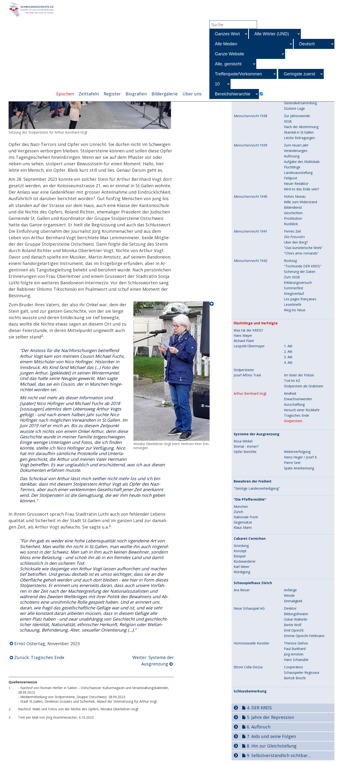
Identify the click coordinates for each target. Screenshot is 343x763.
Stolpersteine (244, 370)
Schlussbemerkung (250, 691)
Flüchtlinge (292, 167)
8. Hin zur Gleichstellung (272, 746)
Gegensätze (243, 522)
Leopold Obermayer (249, 346)
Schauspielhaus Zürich (253, 583)
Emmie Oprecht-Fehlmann (304, 635)
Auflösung (291, 156)
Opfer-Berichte (245, 451)
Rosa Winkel (243, 441)
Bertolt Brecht (295, 678)
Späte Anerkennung (299, 468)
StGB (288, 121)
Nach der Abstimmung (301, 127)
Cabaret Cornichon (250, 538)
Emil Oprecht (294, 630)
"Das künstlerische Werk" (303, 247)
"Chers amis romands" (301, 253)
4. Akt (288, 362)
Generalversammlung (300, 103)
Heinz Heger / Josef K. (301, 457)
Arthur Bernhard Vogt (250, 393)
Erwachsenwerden (298, 399)
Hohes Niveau (295, 196)
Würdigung (242, 572)
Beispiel (240, 556)
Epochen (65, 94)
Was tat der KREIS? (248, 330)
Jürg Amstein (293, 654)
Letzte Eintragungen (299, 137)
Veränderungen (295, 150)
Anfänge (290, 590)
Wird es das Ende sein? (301, 189)
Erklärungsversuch (298, 282)
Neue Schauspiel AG (249, 608)
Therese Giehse (296, 643)
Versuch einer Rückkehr (302, 410)
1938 (250, 116)
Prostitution (293, 218)
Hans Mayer (243, 335)
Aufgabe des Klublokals (302, 161)
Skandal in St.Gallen (299, 132)
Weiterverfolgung (297, 451)
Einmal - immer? (246, 446)
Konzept (240, 551)
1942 (250, 260)
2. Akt (288, 351)
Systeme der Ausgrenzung (256, 434)
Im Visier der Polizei (299, 375)
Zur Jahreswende (297, 116)
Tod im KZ (292, 380)
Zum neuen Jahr (296, 145)
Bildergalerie (164, 94)
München (241, 506)
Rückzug (290, 260)
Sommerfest (293, 288)
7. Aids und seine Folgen (271, 736)
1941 (250, 231)
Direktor (290, 608)
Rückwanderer (245, 561)
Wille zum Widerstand (300, 202)
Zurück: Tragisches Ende (39, 657)
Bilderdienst (293, 207)
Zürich (238, 512)
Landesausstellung (298, 172)
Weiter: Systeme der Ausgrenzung (153, 660)
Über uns (192, 94)
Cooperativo (293, 667)
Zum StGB (292, 277)
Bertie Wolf (292, 625)
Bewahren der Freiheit (253, 481)
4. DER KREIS (259, 708)
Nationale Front (246, 517)
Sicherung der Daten (299, 271)
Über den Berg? (296, 242)
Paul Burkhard (295, 648)
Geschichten (293, 213)
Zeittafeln (89, 94)
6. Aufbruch (258, 727)
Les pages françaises (300, 299)
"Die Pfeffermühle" (250, 499)
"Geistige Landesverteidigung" (257, 488)
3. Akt (288, 357)
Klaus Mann (243, 527)
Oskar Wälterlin (295, 619)
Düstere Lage (294, 108)
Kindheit (290, 393)
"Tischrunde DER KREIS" (302, 266)
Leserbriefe (292, 304)
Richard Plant (244, 341)
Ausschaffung (294, 404)
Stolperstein (293, 421)
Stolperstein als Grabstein (303, 386)
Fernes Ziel (292, 231)
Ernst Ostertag (29, 643)
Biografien (136, 94)
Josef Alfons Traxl (247, 375)
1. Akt (288, 346)
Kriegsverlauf (294, 293)
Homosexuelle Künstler (251, 643)
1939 (250, 145)
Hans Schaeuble (296, 659)
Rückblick (291, 224)
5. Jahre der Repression (270, 717)
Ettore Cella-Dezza (248, 667)
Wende (289, 595)
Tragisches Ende (296, 415)
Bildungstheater (296, 614)
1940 (250, 196)
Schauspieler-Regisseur (301, 672)
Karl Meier (241, 566)
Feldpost (290, 178)
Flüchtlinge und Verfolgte (256, 323)
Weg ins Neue (294, 310)
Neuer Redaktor (296, 183)
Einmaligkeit (293, 601)
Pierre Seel (292, 462)
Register (112, 94)
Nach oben (212, 303)
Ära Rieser (242, 590)
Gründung (241, 545)
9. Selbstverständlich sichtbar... (279, 755)
